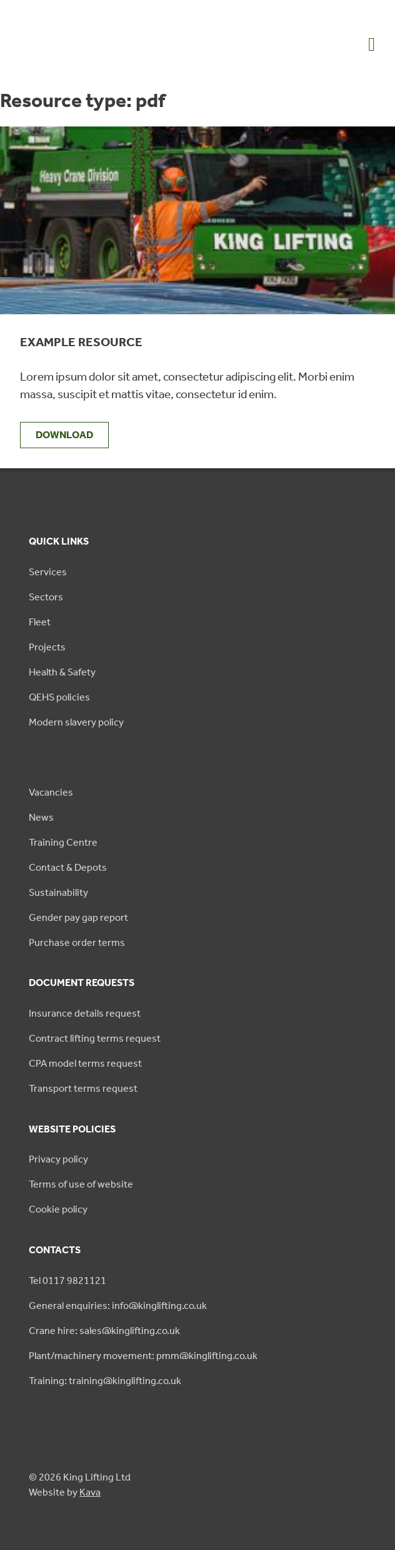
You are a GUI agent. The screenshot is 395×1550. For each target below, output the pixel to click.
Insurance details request (85, 1013)
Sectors (46, 597)
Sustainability (58, 892)
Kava (90, 1492)
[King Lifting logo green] (70, 67)
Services (48, 572)
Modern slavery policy (76, 722)
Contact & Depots (68, 867)
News (41, 817)
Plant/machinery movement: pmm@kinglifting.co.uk (143, 1356)
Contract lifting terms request (95, 1038)
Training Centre (63, 842)
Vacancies (51, 792)
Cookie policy (58, 1209)
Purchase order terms (77, 942)
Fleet (40, 622)
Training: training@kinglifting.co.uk (105, 1381)
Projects (47, 647)
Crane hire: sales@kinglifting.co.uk (104, 1331)
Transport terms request (83, 1088)
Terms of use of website (81, 1184)
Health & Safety (62, 672)
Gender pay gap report (78, 917)
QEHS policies (59, 697)
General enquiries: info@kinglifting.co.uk (118, 1305)
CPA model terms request (85, 1063)
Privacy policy (58, 1159)
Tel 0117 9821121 (67, 1280)
